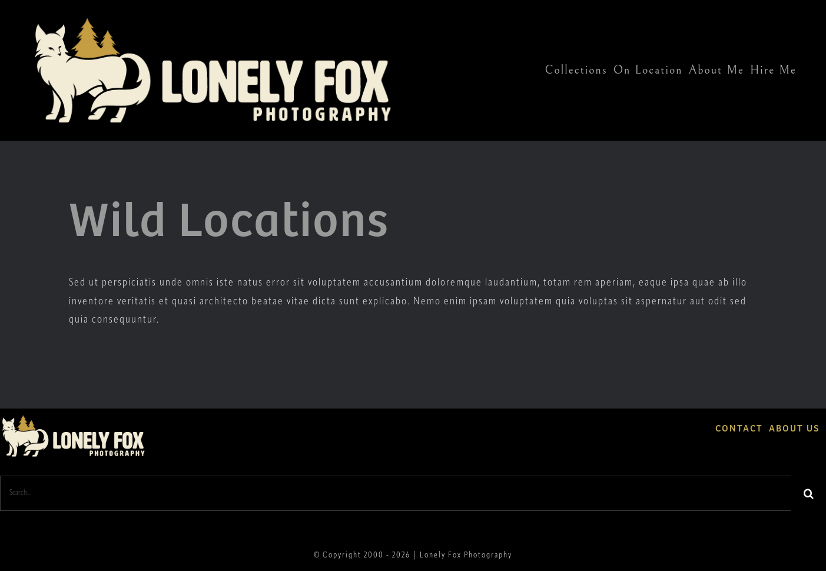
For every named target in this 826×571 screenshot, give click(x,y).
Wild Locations (229, 216)
